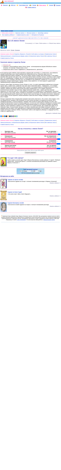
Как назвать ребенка (8, 35)
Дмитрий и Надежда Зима (53, 113)
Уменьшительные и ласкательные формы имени (14, 56)
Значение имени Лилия (6, 54)
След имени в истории (37, 54)
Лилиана (17, 50)
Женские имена (31, 33)
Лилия (12, 50)
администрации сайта (49, 219)
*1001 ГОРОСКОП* (21, 219)
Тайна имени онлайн (7, 33)
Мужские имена (19, 33)
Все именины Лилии (50, 56)
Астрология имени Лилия (36, 56)
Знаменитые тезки (50, 54)
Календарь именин (43, 33)
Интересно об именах (38, 35)
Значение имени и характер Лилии (12, 62)
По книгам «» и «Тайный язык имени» (43, 43)
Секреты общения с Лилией (22, 54)
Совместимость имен (22, 35)
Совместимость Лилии (7, 58)
